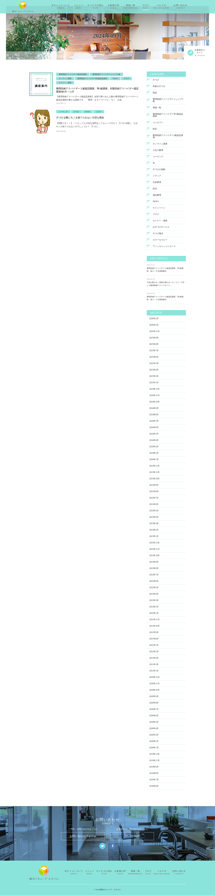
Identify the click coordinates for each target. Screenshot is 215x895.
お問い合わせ (188, 6)
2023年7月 (154, 500)
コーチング (158, 159)
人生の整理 (158, 153)
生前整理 (157, 185)
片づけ (156, 82)
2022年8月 (154, 571)
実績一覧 (138, 6)
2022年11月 (154, 552)
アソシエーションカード (164, 249)
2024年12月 (154, 392)
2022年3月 (154, 603)
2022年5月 (154, 590)
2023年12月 (154, 468)
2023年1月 (154, 539)
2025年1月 (154, 385)
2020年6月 (154, 718)
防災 (155, 131)
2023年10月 (154, 481)
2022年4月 (154, 596)
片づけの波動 (159, 172)
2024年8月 (154, 417)
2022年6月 (154, 584)
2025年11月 (154, 334)
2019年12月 (154, 757)
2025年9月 (154, 340)
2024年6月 (154, 430)
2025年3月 (154, 379)
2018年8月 (154, 789)
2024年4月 (154, 443)
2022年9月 (154, 564)
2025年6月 (154, 360)
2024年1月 (154, 462)
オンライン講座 (160, 146)
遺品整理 (157, 198)
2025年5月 (154, 366)
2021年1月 (154, 673)
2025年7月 (154, 353)
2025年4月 (154, 372)
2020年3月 (154, 737)
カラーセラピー (160, 242)
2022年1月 (154, 616)
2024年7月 (154, 424)
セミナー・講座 (160, 223)
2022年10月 (154, 558)
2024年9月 (154, 411)
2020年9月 (154, 699)
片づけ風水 (158, 236)
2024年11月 (154, 398)
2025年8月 (154, 347)
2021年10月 (154, 628)
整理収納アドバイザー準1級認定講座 (168, 118)
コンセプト (158, 125)
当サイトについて (68, 6)
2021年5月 (154, 654)
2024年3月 (154, 449)
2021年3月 (154, 667)
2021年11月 (154, 622)
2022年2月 (154, 609)
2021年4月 (154, 661)
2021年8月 (154, 641)
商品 (155, 95)
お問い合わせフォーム (83, 836)
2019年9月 (154, 769)
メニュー (86, 6)
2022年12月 (154, 545)
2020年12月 (154, 680)
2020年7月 (154, 712)
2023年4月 (154, 520)
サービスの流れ (103, 6)
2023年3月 (154, 526)
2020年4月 (154, 731)
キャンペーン (159, 210)
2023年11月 (154, 475)
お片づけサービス (161, 230)
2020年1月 (154, 750)
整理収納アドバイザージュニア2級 (168, 103)
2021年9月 (154, 635)
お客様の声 (121, 6)
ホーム (13, 55)
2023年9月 (154, 488)
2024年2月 (154, 456)
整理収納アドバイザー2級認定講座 (168, 139)
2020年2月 (154, 744)
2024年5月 (154, 436)
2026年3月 (154, 321)
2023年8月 (154, 494)
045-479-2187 (132, 836)
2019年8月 (154, 776)
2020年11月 (154, 686)
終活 (155, 191)
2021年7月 (154, 648)
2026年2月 (154, 327)
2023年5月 (154, 513)
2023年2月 (154, 532)
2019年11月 (154, 763)
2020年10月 (154, 693)
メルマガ (169, 6)
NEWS (156, 204)
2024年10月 (154, 404)
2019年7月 (154, 782)
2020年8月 (154, 705)
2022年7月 (154, 577)
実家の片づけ (159, 89)
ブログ (153, 6)
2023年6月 (154, 507)
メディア (157, 178)
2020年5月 (154, 725)
